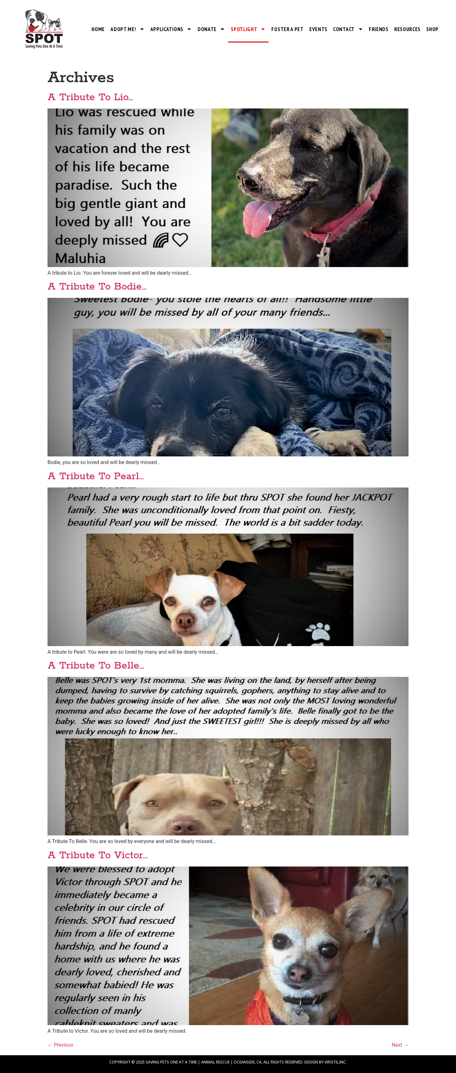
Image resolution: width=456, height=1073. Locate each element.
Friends (379, 29)
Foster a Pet (287, 29)
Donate (211, 29)
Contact (348, 29)
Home (98, 29)
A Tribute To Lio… (90, 97)
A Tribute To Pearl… (96, 476)
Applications (171, 29)
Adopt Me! (127, 29)
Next (400, 1045)
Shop (432, 29)
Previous (60, 1045)
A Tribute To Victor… (98, 855)
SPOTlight (248, 29)
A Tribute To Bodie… (97, 286)
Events (318, 29)
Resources (407, 29)
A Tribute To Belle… (96, 665)
